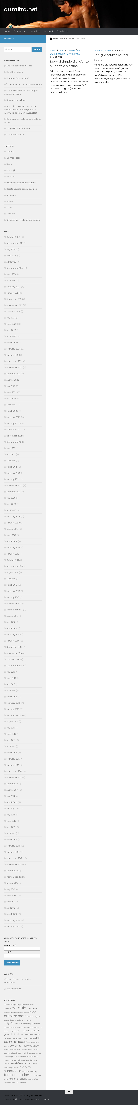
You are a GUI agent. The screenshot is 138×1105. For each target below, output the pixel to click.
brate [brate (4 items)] (22, 1016)
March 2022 (12, 410)
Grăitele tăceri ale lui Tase (19, 65)
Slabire (53, 50)
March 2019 (11, 541)
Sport (61, 50)
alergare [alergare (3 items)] (32, 1008)
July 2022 (10, 386)
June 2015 (11, 734)
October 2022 (13, 373)
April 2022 (11, 404)
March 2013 (11, 839)
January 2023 (13, 355)
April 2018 (10, 578)
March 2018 (11, 584)
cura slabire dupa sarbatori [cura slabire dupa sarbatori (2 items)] (30, 1035)
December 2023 (14, 299)
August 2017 (12, 615)
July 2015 (10, 727)
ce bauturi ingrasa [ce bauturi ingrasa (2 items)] (33, 1017)
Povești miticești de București (21, 182)
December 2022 (14, 361)
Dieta (9, 164)
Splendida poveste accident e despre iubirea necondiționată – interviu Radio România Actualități (20, 109)
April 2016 (10, 690)
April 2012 (10, 907)
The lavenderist (14, 988)
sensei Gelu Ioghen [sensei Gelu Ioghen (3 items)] (20, 1063)
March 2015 (11, 752)
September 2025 (14, 243)
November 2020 (14, 485)
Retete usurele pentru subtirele (21, 188)
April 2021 (10, 460)
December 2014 (14, 771)
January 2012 (12, 926)
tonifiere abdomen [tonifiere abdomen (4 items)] (19, 1074)
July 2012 (10, 889)
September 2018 (14, 566)
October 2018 (13, 560)
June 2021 (11, 448)
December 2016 (14, 647)
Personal (98, 50)
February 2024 (13, 286)
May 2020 (11, 504)
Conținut (35, 31)
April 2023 (11, 336)
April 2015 (10, 746)
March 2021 (11, 466)
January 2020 (13, 522)
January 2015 (12, 765)
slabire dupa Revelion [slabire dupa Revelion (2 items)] (11, 1068)
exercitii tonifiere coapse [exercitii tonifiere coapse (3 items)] (24, 1045)
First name (10, 945)
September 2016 (14, 665)
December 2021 (14, 429)
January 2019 (12, 553)
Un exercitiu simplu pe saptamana (23, 220)
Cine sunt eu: (20, 31)
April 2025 (11, 261)
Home (7, 31)
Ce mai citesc (13, 157)
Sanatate (11, 195)
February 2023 (13, 348)
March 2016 (11, 696)
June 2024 (11, 274)
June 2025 (11, 255)
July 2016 (10, 671)
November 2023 (14, 305)
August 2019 (12, 529)
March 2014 (11, 802)
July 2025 (10, 249)
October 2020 (13, 491)
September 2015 (14, 715)
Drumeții (10, 170)
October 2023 (13, 311)
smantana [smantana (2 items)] (25, 1072)
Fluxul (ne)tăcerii (14, 71)
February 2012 (13, 920)
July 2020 (10, 497)
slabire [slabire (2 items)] (34, 1064)
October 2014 (13, 783)
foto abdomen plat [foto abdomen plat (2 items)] (32, 1050)
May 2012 (10, 901)
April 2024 (11, 280)
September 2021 (14, 442)
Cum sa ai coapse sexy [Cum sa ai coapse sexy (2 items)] (23, 1024)
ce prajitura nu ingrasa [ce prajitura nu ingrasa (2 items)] (23, 1020)
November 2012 (14, 864)
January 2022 (13, 423)
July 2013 (10, 814)
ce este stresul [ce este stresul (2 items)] (9, 1020)
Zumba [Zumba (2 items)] (12, 1083)
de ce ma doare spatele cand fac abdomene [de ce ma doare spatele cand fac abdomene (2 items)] (20, 1038)
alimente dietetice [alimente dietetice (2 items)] (10, 1013)
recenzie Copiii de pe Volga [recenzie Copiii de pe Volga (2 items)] (19, 1060)
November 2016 (14, 653)
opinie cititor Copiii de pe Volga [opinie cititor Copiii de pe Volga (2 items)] (24, 1053)
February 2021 (13, 473)
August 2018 (12, 572)
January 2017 (12, 640)
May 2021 (10, 454)
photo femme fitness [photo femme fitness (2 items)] (18, 1057)
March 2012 (11, 914)
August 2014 (12, 789)
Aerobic (10, 151)
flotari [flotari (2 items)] (23, 1050)
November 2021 (14, 435)
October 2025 (13, 237)
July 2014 (10, 796)
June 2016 (11, 678)
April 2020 (11, 510)
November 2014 (14, 777)
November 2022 (14, 367)
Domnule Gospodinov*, (18, 78)
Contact (48, 31)
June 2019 (11, 535)
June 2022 (11, 392)
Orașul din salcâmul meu (18, 128)
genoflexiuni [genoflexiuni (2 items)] (8, 1053)
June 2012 (11, 895)
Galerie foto (63, 31)
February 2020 (13, 516)
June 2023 (11, 324)
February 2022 (13, 417)
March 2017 (11, 628)
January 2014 (12, 808)
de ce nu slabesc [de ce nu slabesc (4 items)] (22, 1039)
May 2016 (10, 684)
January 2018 (12, 597)
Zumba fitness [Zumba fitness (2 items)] (21, 1083)
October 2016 (13, 659)
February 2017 (13, 634)
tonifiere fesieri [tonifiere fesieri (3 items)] (17, 1078)
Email (7, 952)
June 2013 (11, 820)
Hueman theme (42, 1099)
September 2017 (14, 609)
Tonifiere (71, 50)
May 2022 (11, 398)
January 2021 (12, 479)
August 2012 (12, 883)
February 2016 (13, 702)
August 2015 (12, 721)
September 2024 (14, 268)
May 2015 (10, 740)
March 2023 (12, 342)
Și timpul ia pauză (15, 134)
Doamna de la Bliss (15, 100)
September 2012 (14, 876)
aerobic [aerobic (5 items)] (19, 1008)
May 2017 (10, 622)
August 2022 (12, 379)
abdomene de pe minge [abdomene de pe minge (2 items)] (12, 1005)
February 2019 (13, 547)
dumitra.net (20, 9)
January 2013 (12, 852)
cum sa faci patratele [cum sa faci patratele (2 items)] (28, 1027)
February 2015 (13, 758)
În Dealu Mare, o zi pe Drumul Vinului (24, 84)
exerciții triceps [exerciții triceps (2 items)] (9, 1050)
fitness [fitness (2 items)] (17, 1050)
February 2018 (13, 591)
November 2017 (14, 603)
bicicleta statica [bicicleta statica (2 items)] (23, 1013)
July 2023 (10, 317)
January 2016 (12, 709)
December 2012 (14, 858)
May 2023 (11, 330)
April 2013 (10, 833)
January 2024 (13, 292)
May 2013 (10, 827)
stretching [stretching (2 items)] (33, 1072)
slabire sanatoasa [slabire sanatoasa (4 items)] (17, 1069)
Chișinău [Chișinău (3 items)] (9, 1023)
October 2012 (13, 870)
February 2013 (13, 845)
